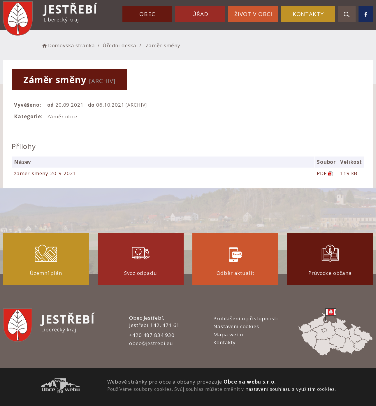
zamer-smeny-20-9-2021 (45, 173)
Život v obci (253, 14)
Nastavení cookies (236, 326)
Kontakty (308, 14)
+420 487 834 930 (152, 335)
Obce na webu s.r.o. (250, 381)
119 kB (348, 173)
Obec (147, 14)
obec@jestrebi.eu (151, 343)
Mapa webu (228, 334)
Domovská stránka (68, 45)
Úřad (200, 14)
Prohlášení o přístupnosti (245, 318)
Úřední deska (119, 45)
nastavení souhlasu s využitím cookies (290, 389)
